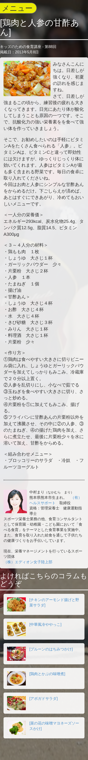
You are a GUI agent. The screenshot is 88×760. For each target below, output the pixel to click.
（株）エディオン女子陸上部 (28, 562)
